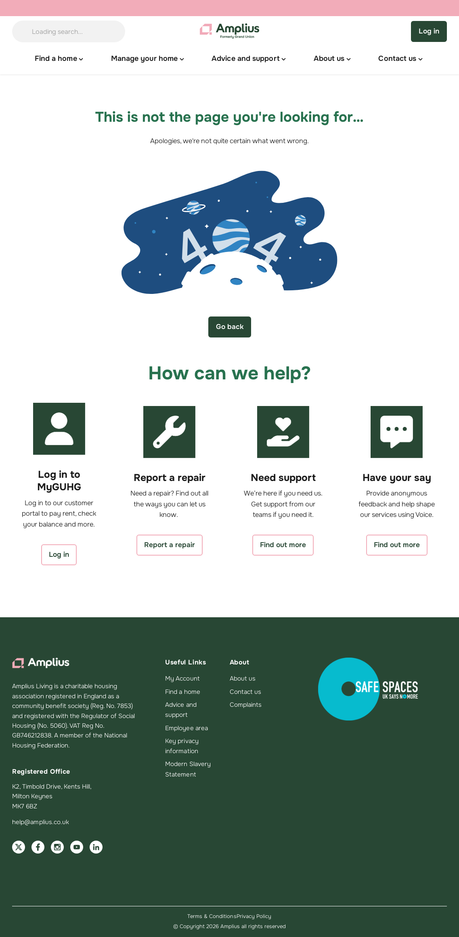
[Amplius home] (230, 31)
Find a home (182, 692)
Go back (229, 326)
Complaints (246, 705)
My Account (182, 679)
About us (243, 679)
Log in (429, 31)
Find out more (283, 544)
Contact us (246, 692)
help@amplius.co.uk (40, 822)
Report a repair (169, 544)
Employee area (186, 728)
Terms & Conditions (211, 916)
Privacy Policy (254, 916)
